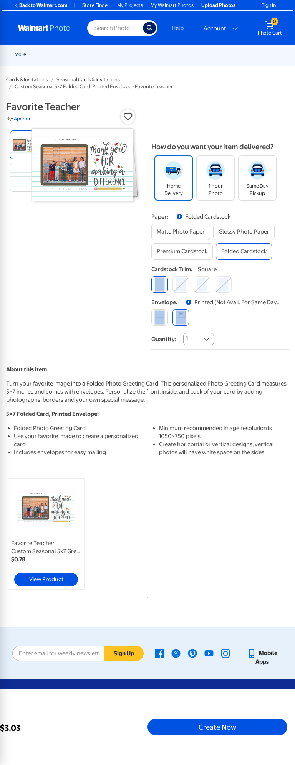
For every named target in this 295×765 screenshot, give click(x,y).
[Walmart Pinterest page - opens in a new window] (192, 653)
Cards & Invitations (27, 79)
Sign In (269, 5)
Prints (180, 54)
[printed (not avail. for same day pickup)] (180, 317)
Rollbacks (23, 54)
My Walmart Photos (172, 5)
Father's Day (123, 54)
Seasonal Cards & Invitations (88, 79)
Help (178, 28)
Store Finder (95, 5)
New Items (54, 54)
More (259, 54)
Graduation (87, 54)
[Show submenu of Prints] (190, 53)
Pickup (153, 54)
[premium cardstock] (182, 251)
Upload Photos (218, 5)
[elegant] (202, 284)
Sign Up (124, 653)
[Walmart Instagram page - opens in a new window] (225, 653)
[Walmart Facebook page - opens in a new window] (159, 653)
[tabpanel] (53, 534)
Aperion (23, 119)
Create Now (217, 727)
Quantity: (163, 339)
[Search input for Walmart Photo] (115, 28)
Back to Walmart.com (40, 5)
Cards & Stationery (220, 54)
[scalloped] (223, 284)
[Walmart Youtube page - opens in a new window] (209, 653)
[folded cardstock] (244, 251)
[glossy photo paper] (244, 232)
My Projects (130, 5)
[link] (46, 534)
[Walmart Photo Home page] (44, 28)
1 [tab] (146, 596)
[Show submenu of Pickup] (164, 53)
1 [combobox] (187, 338)
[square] (159, 284)
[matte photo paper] (180, 232)
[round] (180, 284)
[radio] (24, 144)
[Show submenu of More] (269, 53)
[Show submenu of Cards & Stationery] (244, 53)
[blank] (159, 317)
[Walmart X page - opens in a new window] (176, 653)
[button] (128, 116)
